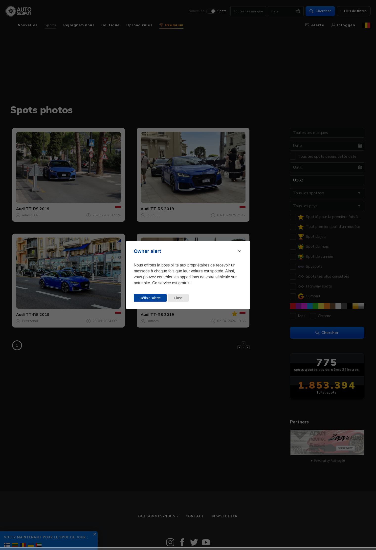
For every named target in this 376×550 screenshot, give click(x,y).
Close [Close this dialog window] (178, 298)
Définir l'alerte (150, 298)
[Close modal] (239, 251)
